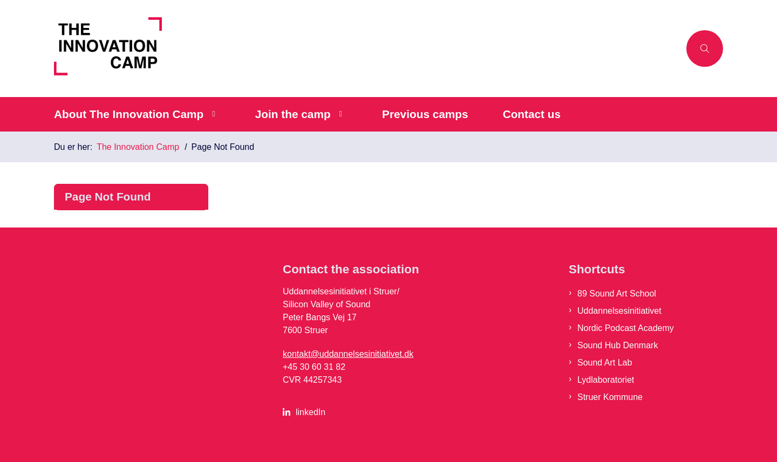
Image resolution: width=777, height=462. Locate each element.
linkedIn (310, 412)
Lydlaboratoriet (605, 379)
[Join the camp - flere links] (339, 114)
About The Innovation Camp (128, 114)
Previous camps (425, 114)
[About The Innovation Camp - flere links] (211, 114)
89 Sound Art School (616, 293)
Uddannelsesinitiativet (619, 310)
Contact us (532, 114)
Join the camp (293, 114)
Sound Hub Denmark (617, 345)
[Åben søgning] (704, 48)
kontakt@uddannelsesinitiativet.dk (348, 353)
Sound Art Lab (604, 362)
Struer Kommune (610, 397)
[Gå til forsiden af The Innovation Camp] (367, 48)
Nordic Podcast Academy (625, 328)
